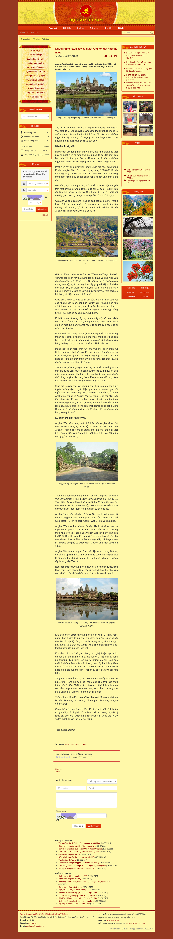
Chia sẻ (58, 769)
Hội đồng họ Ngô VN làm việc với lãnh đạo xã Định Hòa (138, 63)
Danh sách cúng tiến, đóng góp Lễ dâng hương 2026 (139, 69)
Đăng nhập (42, 209)
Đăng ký (46, 215)
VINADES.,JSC (146, 929)
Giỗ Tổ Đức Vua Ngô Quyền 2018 (138, 171)
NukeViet (124, 929)
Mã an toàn (61, 811)
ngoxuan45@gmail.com (135, 923)
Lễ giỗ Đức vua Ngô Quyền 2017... (138, 177)
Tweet (57, 772)
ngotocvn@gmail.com (35, 926)
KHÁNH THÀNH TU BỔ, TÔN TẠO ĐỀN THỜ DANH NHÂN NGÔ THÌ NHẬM (138, 85)
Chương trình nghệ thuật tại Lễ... (138, 182)
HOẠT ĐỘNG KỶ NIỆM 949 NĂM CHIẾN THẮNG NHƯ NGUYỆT (137, 77)
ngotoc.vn (32, 923)
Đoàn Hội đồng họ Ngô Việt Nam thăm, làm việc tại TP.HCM (137, 55)
